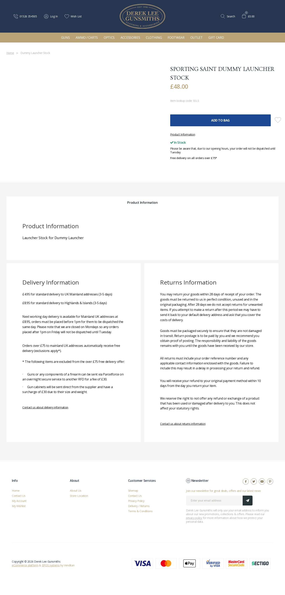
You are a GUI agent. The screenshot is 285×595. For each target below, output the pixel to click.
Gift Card (216, 37)
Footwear (176, 37)
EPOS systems (51, 565)
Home (16, 490)
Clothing (154, 37)
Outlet (196, 37)
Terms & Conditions (140, 511)
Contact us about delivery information (45, 407)
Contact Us (19, 496)
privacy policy (194, 518)
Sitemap (133, 490)
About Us (75, 490)
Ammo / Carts (87, 37)
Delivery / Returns (139, 506)
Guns (65, 37)
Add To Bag (220, 120)
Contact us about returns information (182, 424)
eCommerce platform (25, 565)
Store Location (79, 496)
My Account (19, 501)
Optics (109, 37)
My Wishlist (19, 506)
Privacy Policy (136, 501)
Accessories (130, 37)
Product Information (182, 134)
